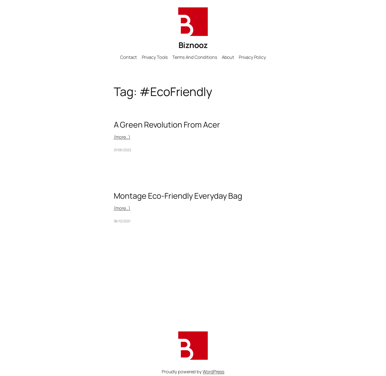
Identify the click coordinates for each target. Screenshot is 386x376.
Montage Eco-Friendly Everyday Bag (178, 195)
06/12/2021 (122, 221)
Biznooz (193, 45)
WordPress (213, 372)
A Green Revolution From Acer (167, 124)
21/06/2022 (122, 149)
